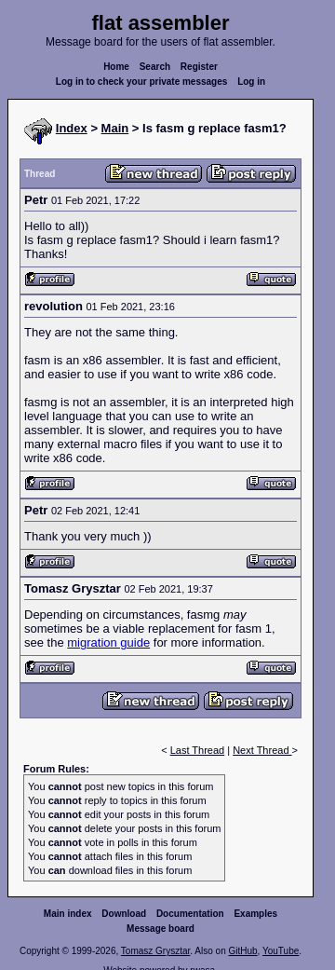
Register (199, 66)
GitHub (242, 951)
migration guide (108, 642)
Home (116, 66)
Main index (68, 914)
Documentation (190, 914)
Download (123, 914)
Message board (160, 928)
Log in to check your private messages (142, 81)
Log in (251, 81)
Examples (255, 914)
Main (115, 128)
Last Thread (197, 750)
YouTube (280, 951)
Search (155, 66)
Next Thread (262, 750)
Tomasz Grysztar (155, 951)
